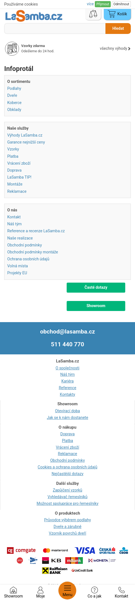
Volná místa (17, 266)
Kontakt (121, 592)
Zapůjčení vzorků (67, 490)
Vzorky (13, 149)
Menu (67, 590)
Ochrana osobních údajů (28, 259)
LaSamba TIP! (19, 177)
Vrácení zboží (18, 163)
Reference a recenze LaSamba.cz (36, 231)
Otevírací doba (67, 411)
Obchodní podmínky (24, 245)
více (91, 4)
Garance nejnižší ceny (26, 142)
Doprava (14, 170)
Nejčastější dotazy (67, 473)
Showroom (13, 592)
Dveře (12, 95)
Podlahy (14, 88)
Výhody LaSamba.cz (24, 135)
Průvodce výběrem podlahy (67, 520)
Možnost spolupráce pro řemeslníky (67, 503)
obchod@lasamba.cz (67, 331)
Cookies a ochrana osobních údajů (67, 467)
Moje (40, 592)
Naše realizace (20, 238)
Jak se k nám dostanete (67, 417)
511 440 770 (67, 344)
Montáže (14, 184)
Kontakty (67, 394)
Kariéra (67, 381)
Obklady (14, 109)
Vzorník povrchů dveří (67, 533)
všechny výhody (115, 48)
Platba (12, 156)
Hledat (118, 28)
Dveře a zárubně (67, 526)
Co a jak (95, 592)
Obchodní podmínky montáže (32, 252)
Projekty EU (17, 273)
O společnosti (67, 368)
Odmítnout (121, 4)
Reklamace (16, 191)
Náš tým (14, 224)
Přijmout (103, 4)
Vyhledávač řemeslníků (68, 497)
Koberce (14, 102)
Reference (67, 388)
